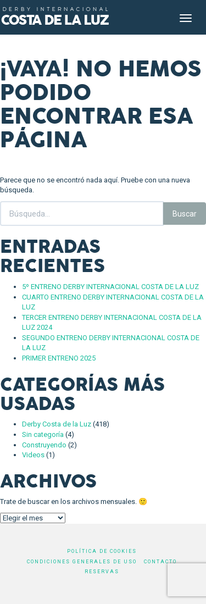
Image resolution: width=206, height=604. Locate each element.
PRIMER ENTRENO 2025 (59, 358)
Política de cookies (102, 551)
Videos (33, 455)
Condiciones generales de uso (82, 561)
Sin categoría (43, 434)
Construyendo (44, 445)
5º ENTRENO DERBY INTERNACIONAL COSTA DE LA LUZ (110, 286)
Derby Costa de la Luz (56, 424)
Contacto (160, 561)
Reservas (102, 571)
